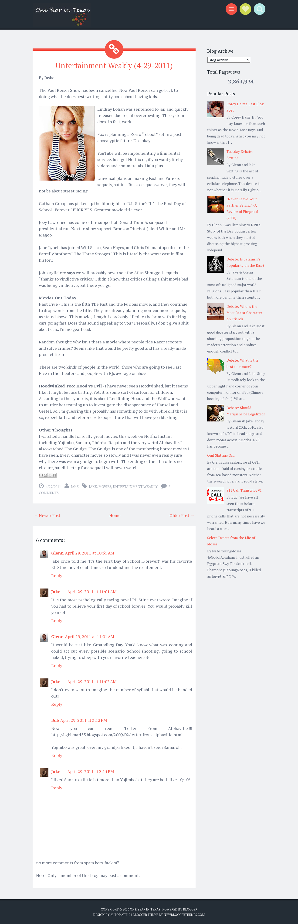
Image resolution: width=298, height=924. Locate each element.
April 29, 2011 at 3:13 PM (83, 720)
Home (115, 515)
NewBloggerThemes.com (184, 915)
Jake (75, 486)
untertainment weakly (135, 486)
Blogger (190, 909)
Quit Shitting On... (221, 455)
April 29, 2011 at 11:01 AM (92, 591)
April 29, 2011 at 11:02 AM (92, 681)
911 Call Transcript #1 (244, 490)
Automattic (120, 915)
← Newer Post (47, 515)
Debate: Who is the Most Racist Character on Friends (244, 312)
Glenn (57, 553)
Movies (104, 486)
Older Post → (181, 515)
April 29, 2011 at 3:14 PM (90, 771)
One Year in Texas (145, 909)
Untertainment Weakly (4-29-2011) (114, 65)
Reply (56, 575)
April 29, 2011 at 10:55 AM (89, 553)
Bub (55, 720)
